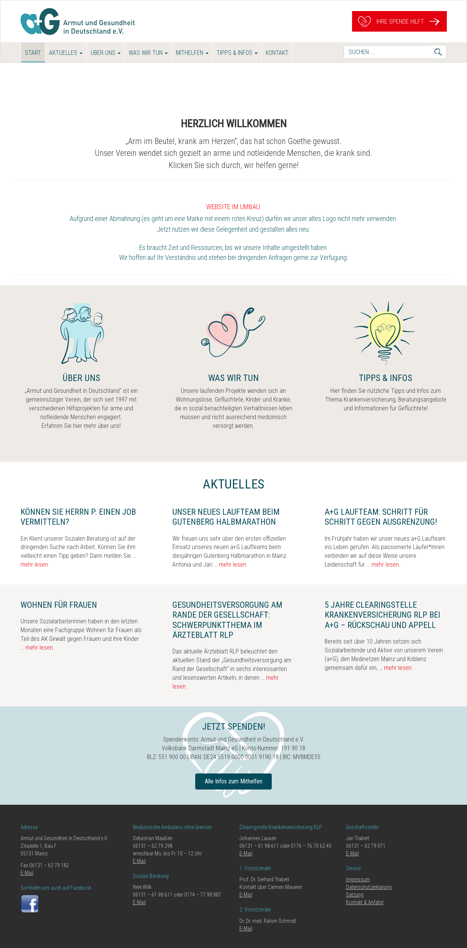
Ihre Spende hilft (399, 21)
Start (33, 52)
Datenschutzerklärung (369, 887)
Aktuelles (66, 52)
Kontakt (277, 52)
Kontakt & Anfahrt (365, 902)
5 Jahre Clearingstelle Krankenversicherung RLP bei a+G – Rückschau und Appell (382, 615)
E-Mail (27, 873)
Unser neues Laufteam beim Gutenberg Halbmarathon (226, 517)
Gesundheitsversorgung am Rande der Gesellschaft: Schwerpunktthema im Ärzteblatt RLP (227, 620)
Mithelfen (192, 52)
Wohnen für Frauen (59, 605)
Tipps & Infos (237, 52)
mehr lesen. (35, 564)
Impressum (358, 879)
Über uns (106, 52)
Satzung (354, 895)
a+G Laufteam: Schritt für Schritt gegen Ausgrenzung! (381, 517)
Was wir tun (148, 52)
